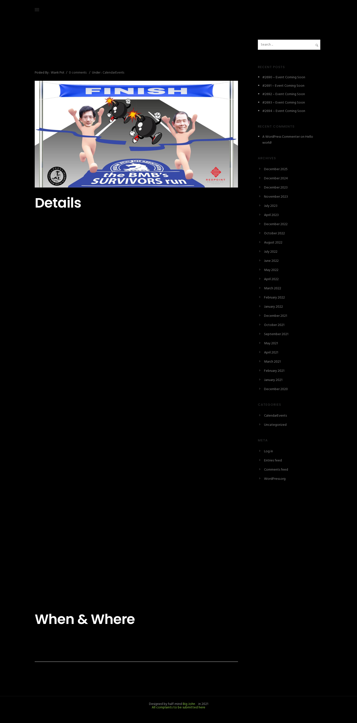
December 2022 (276, 224)
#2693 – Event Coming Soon (283, 103)
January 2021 (273, 380)
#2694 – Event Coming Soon (283, 111)
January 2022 (273, 307)
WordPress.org (275, 479)
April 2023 (271, 215)
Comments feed (276, 470)
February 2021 (274, 371)
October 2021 (274, 325)
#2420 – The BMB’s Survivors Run (93, 61)
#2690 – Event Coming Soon (283, 77)
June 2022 (271, 261)
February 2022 (274, 297)
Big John (188, 704)
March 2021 (272, 362)
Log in (268, 451)
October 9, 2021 (47, 51)
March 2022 (272, 288)
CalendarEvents (113, 72)
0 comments (78, 72)
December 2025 (276, 169)
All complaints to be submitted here (178, 707)
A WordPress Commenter (281, 137)
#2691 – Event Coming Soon (283, 86)
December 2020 (276, 389)
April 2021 (271, 352)
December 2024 (276, 178)
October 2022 (274, 233)
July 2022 (270, 252)
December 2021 (275, 316)
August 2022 (273, 242)
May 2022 (271, 270)
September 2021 (276, 334)
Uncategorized (275, 425)
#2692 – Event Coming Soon (283, 94)
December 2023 (276, 187)
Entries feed (273, 460)
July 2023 (270, 206)
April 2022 (271, 279)
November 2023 (276, 197)
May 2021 (271, 343)
